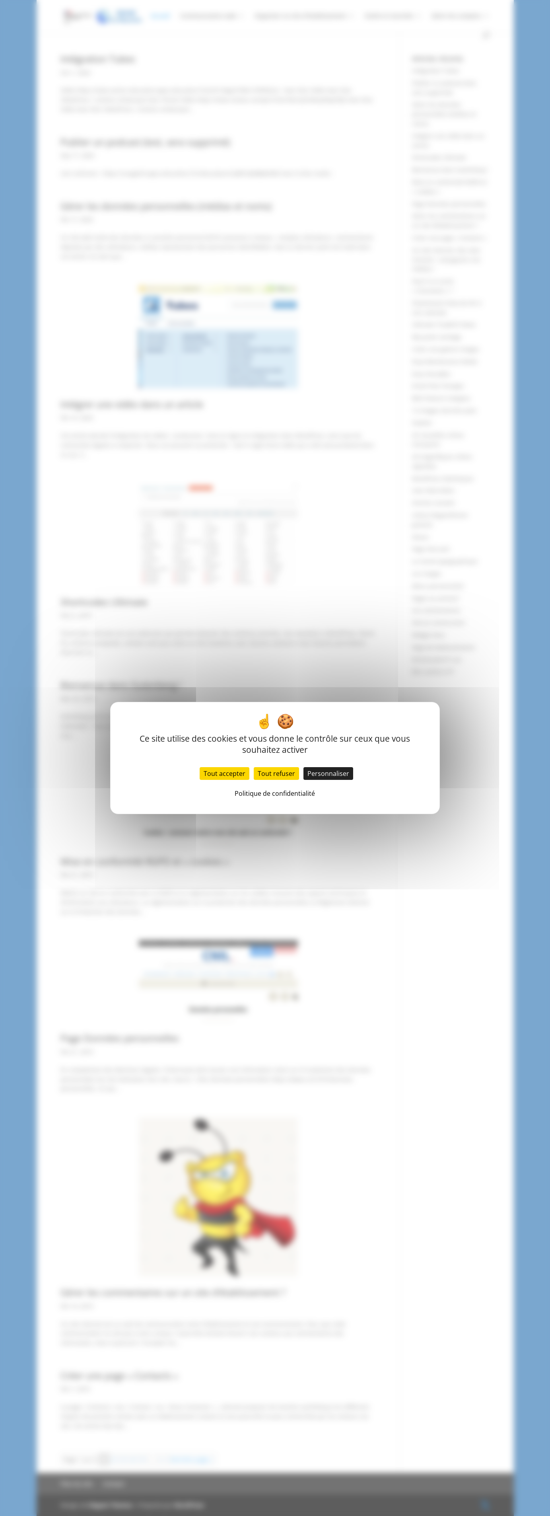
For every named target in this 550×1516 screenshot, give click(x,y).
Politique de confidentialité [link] (275, 793)
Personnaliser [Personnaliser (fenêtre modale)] (328, 773)
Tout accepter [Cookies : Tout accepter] (224, 773)
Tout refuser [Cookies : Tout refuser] (276, 773)
